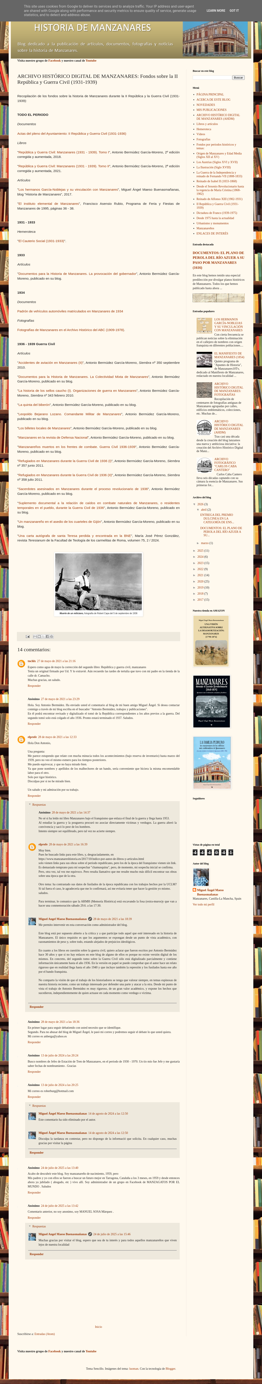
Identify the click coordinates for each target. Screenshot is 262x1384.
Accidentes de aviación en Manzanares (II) (50, 362)
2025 (200, 550)
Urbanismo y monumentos (213, 223)
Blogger (170, 1368)
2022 (200, 569)
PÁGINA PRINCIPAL (210, 94)
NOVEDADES (206, 105)
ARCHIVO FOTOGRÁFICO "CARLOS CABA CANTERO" (225, 465)
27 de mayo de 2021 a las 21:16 (56, 661)
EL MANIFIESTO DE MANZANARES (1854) (229, 355)
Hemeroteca (204, 129)
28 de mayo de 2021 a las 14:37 (71, 812)
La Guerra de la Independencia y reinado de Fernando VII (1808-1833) (219, 174)
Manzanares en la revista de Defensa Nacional (52, 437)
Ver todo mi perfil (203, 904)
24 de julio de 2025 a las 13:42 (59, 1205)
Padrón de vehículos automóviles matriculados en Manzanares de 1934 (70, 311)
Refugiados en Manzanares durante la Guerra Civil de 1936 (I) (64, 461)
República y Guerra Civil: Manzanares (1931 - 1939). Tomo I (63, 152)
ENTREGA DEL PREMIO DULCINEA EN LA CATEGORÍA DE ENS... (217, 518)
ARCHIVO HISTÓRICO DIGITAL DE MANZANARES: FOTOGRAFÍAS (228, 389)
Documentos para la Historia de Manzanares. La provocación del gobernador (77, 273)
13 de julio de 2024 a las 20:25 (59, 1085)
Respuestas (39, 804)
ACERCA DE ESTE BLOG (214, 99)
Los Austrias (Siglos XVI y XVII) (217, 162)
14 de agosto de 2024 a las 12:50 (108, 1113)
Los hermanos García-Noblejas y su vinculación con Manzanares (68, 189)
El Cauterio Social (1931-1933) (41, 241)
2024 (200, 556)
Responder (34, 685)
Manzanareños (205, 228)
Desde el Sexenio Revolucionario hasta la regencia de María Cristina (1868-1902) (220, 190)
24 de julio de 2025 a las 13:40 (59, 1167)
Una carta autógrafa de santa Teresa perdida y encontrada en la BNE (74, 536)
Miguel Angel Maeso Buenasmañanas (63, 919)
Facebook (54, 60)
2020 (200, 581)
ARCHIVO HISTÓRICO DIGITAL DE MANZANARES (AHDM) (218, 116)
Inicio (98, 1326)
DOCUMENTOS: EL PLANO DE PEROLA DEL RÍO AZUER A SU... (221, 531)
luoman (133, 1368)
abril (204, 509)
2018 (200, 593)
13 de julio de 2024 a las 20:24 (59, 1055)
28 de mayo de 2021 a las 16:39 (68, 844)
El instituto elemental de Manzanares (48, 203)
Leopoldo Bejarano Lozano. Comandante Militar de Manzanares (69, 414)
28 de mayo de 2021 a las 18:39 (112, 919)
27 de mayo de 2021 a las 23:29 (60, 699)
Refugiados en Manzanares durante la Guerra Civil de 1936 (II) (65, 475)
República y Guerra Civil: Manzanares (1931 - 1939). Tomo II (63, 166)
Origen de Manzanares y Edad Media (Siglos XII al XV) (219, 155)
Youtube (91, 60)
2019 (200, 587)
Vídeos (201, 134)
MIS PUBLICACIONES (212, 110)
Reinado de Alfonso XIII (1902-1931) (220, 199)
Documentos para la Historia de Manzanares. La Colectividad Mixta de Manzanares (83, 377)
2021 (200, 575)
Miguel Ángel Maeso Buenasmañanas (63, 1113)
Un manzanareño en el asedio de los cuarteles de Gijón (59, 521)
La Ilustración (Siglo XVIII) (214, 167)
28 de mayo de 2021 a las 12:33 (57, 737)
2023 (200, 563)
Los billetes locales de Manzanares (44, 428)
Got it (234, 10)
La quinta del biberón (34, 405)
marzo (205, 543)
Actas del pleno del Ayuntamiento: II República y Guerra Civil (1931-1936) (71, 133)
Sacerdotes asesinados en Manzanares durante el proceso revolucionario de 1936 (83, 489)
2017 (200, 599)
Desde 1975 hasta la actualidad (215, 218)
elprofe (32, 737)
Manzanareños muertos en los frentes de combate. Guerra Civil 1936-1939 (76, 447)
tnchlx (32, 661)
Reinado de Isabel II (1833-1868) (217, 181)
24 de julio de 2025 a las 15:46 (112, 1234)
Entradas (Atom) (44, 1334)
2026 (200, 504)
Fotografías (203, 139)
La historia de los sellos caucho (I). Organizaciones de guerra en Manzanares (77, 390)
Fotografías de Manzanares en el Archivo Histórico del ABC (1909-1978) (70, 330)
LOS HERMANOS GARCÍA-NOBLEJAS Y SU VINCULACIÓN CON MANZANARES (228, 325)
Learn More (216, 10)
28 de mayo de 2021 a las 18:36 (60, 1021)
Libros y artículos (207, 124)
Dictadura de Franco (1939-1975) (217, 213)
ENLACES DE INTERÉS (212, 233)
